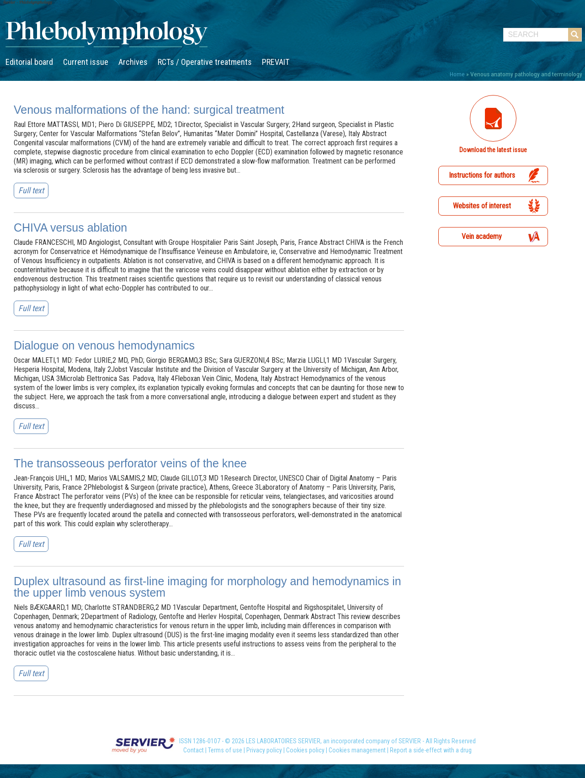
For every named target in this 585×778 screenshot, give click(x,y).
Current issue (85, 62)
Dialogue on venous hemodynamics (104, 345)
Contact (193, 750)
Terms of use (225, 750)
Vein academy (482, 236)
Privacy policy (264, 750)
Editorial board (29, 62)
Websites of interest (482, 205)
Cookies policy (305, 750)
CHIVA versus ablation (70, 227)
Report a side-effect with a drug (431, 750)
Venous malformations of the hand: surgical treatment (149, 109)
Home (457, 74)
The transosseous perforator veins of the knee (130, 463)
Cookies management (357, 750)
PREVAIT (275, 62)
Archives (133, 62)
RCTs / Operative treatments (205, 62)
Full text (31, 190)
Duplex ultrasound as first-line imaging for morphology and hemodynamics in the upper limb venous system (207, 587)
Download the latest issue (493, 149)
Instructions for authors (482, 175)
